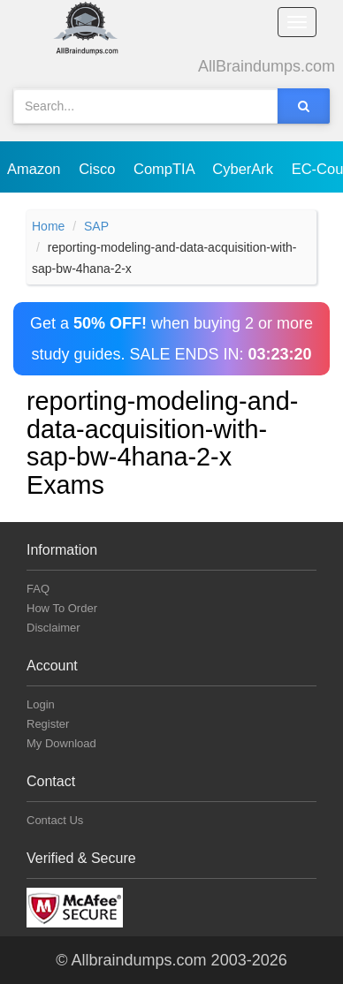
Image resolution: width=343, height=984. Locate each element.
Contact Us (55, 820)
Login (41, 704)
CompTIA (165, 169)
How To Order (62, 608)
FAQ (38, 588)
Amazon (36, 169)
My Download (61, 743)
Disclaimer (53, 627)
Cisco (99, 169)
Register (48, 723)
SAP (96, 226)
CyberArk (244, 169)
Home (48, 226)
